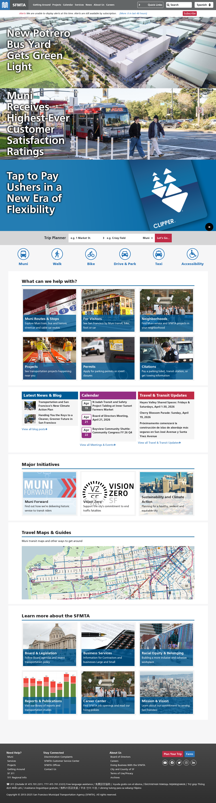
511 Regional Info (17, 777)
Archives (115, 777)
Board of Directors (120, 756)
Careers (114, 760)
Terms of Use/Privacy (121, 773)
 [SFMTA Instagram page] (186, 762)
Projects (11, 765)
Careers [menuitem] (110, 4)
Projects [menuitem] (57, 4)
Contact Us (50, 769)
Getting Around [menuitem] (42, 4)
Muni (23, 264)
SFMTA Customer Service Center (61, 760)
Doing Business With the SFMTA (127, 765)
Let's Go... (163, 238)
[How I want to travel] (148, 238)
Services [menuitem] (79, 4)
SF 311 (11, 773)
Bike (91, 264)
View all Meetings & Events (96, 445)
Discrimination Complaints (58, 756)
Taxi (158, 264)
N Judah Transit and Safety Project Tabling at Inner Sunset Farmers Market (112, 405)
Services (11, 760)
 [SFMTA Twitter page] (179, 762)
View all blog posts (33, 429)
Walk (57, 264)
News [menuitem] (89, 4)
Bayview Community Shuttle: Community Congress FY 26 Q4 (112, 430)
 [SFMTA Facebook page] (172, 762)
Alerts (22, 13)
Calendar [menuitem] (68, 4)
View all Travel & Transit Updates (158, 443)
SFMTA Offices (52, 765)
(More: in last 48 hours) (133, 13)
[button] (204, 5)
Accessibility (192, 264)
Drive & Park (125, 264)
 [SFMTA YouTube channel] (165, 762)
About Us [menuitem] (99, 4)
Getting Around (16, 769)
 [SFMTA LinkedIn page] (193, 762)
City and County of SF (122, 769)
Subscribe (190, 13)
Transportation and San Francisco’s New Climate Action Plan (54, 405)
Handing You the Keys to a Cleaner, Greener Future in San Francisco (55, 419)
